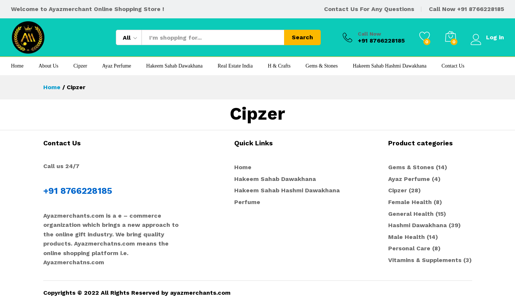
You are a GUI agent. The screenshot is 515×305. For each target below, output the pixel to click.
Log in (487, 37)
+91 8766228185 (480, 9)
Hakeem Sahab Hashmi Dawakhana (389, 66)
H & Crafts (279, 66)
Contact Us (452, 66)
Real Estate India (235, 66)
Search (302, 37)
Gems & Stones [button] (322, 66)
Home (17, 66)
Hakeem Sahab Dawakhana (174, 66)
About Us (48, 66)
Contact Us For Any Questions (369, 9)
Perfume (247, 202)
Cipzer (80, 66)
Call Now (369, 34)
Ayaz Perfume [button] (116, 66)
